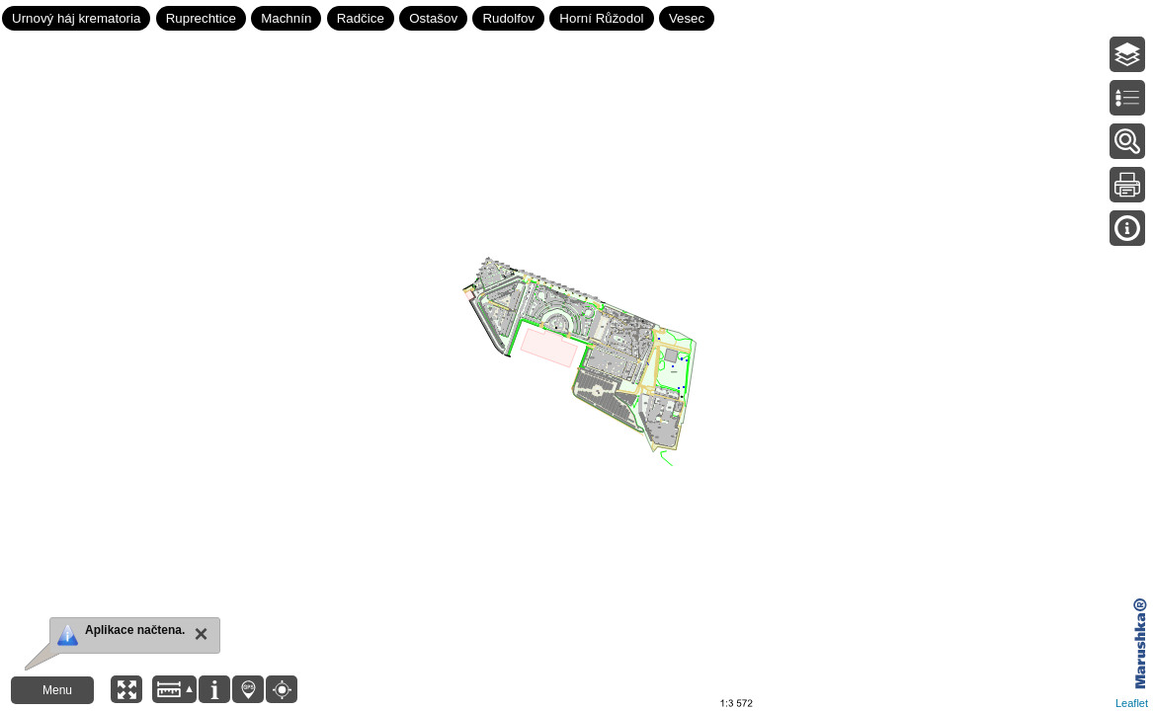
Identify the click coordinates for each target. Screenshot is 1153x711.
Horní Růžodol (601, 18)
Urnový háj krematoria (76, 18)
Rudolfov (508, 18)
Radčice (360, 18)
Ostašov (433, 18)
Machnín (286, 18)
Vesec (686, 18)
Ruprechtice (201, 18)
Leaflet (1131, 703)
